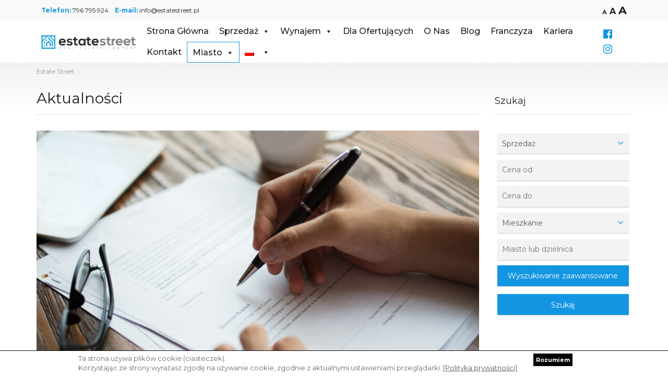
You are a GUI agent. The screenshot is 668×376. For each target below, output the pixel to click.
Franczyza (512, 31)
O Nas (437, 31)
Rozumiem (553, 359)
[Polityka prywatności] (480, 367)
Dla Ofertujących (378, 31)
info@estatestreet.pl (169, 10)
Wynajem (306, 31)
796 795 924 (91, 10)
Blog (470, 31)
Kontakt (164, 52)
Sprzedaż (244, 31)
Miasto (213, 52)
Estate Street (56, 71)
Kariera (558, 31)
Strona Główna (178, 31)
